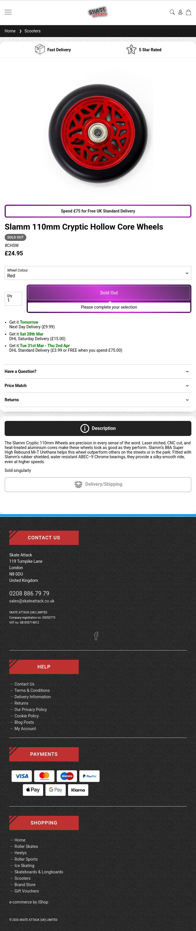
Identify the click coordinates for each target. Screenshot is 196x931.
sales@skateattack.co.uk (31, 601)
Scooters (29, 31)
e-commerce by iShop (28, 902)
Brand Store (25, 884)
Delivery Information (32, 696)
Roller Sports (26, 859)
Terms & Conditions (32, 690)
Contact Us (24, 684)
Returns (21, 703)
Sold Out (109, 293)
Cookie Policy (26, 716)
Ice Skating (24, 865)
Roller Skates (26, 846)
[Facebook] (98, 638)
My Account (25, 728)
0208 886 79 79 (29, 593)
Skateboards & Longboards (38, 872)
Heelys (20, 853)
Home (10, 31)
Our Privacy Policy (30, 709)
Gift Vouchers (26, 891)
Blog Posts (24, 722)
